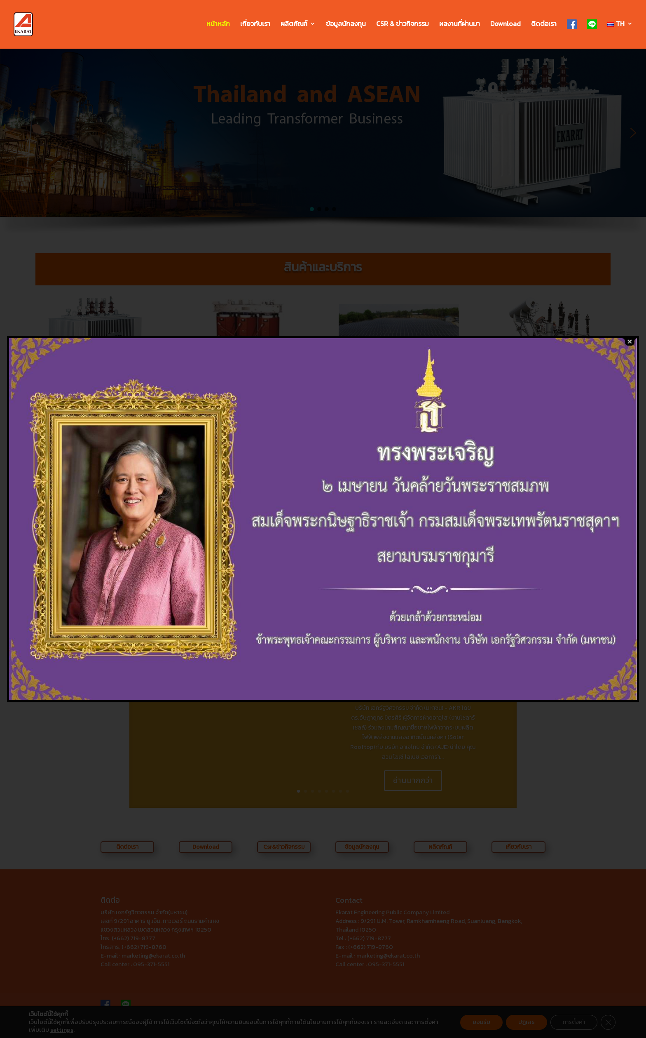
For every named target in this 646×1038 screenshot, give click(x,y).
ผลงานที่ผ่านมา (459, 24)
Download (505, 24)
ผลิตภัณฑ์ (294, 24)
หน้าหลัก (218, 24)
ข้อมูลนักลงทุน (346, 24)
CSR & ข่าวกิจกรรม (402, 24)
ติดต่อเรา (544, 24)
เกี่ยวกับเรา (255, 24)
